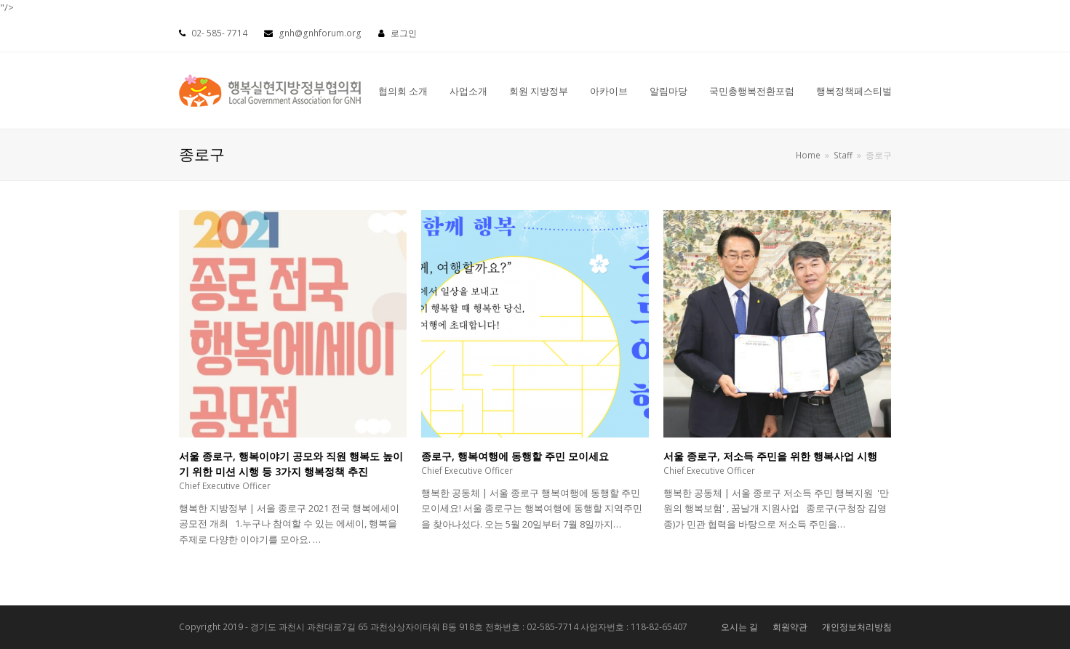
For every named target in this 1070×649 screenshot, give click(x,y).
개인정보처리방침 (857, 627)
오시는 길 (739, 627)
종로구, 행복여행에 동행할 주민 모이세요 (515, 456)
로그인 (404, 33)
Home (808, 155)
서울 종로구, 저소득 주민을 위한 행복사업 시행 (770, 456)
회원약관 (789, 627)
